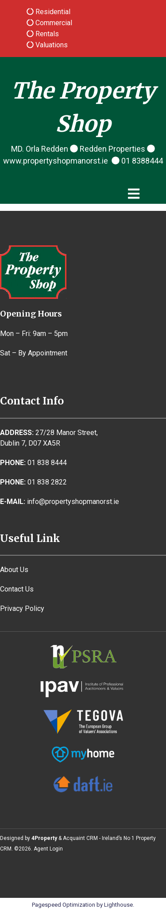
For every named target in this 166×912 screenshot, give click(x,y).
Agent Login (48, 849)
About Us (14, 569)
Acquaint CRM (80, 838)
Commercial (53, 23)
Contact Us (17, 589)
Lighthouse (118, 904)
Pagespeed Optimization (63, 904)
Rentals (46, 34)
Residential (52, 12)
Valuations (51, 45)
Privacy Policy (22, 608)
